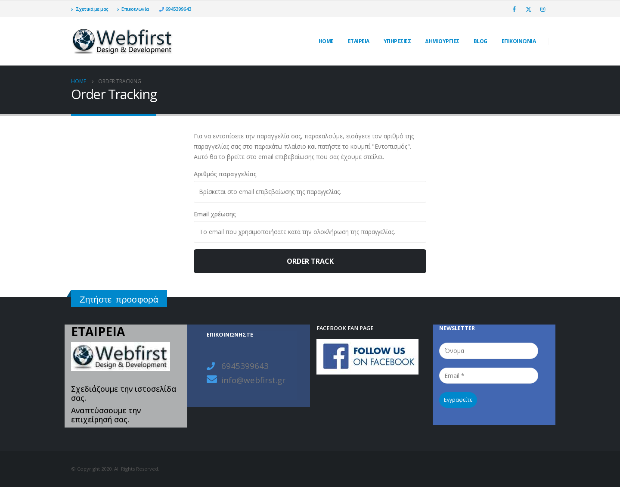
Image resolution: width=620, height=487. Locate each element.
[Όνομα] (488, 351)
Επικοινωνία (133, 9)
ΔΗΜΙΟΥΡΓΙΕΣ (442, 41)
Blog (480, 41)
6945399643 (177, 9)
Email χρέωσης (215, 214)
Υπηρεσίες (397, 41)
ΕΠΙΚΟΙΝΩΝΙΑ (519, 41)
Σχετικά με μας (89, 9)
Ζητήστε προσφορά (119, 299)
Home (326, 41)
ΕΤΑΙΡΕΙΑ (358, 41)
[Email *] (488, 376)
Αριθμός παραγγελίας (225, 174)
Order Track (310, 261)
